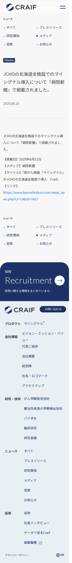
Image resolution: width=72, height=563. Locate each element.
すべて (28, 450)
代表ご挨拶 (30, 346)
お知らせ (30, 499)
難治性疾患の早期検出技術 (43, 408)
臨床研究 (30, 428)
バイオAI (30, 418)
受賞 (27, 490)
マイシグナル (34, 323)
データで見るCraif (37, 532)
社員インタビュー (37, 522)
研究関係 (30, 470)
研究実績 (30, 437)
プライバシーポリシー (17, 555)
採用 (27, 513)
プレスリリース (35, 460)
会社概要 (28, 356)
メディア (30, 480)
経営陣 (27, 365)
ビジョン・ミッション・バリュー (43, 336)
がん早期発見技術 (37, 398)
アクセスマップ (33, 385)
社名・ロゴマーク (35, 375)
